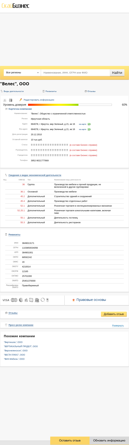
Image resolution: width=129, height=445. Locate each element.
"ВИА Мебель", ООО (14, 358)
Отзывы (92, 91)
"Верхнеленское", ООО (16, 350)
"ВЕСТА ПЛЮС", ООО (14, 354)
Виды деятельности (14, 91)
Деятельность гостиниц (66, 217)
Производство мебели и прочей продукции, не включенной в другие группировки (77, 185)
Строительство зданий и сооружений (73, 196)
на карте (82, 124)
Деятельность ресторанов (67, 222)
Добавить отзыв (114, 314)
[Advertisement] (64, 38)
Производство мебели (65, 191)
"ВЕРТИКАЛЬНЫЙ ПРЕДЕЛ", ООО (21, 346)
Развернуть (118, 325)
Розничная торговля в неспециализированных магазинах (83, 206)
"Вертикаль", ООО (13, 342)
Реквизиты (51, 91)
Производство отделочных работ (70, 201)
